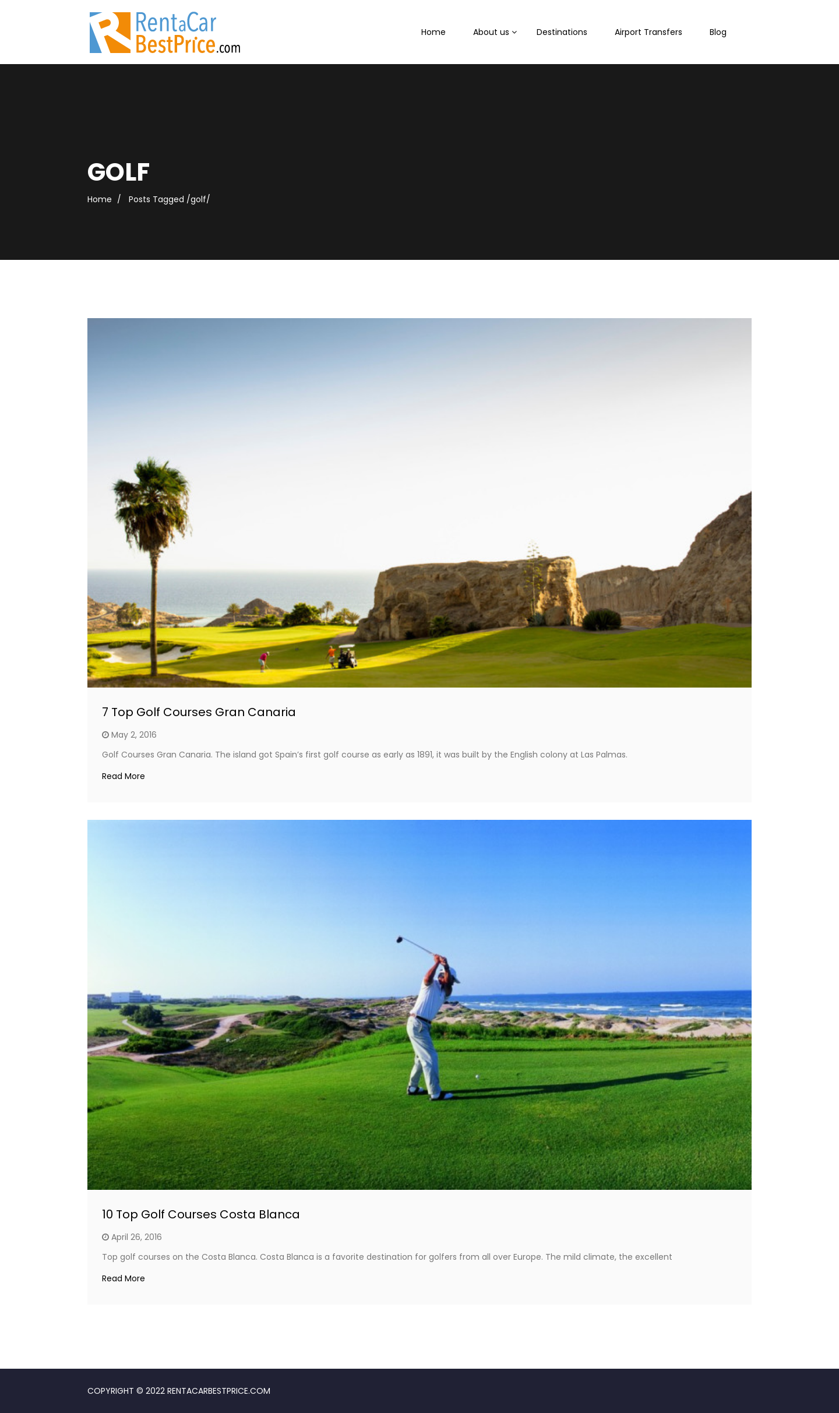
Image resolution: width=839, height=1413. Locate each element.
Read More (123, 776)
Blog (718, 32)
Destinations (562, 32)
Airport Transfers (648, 32)
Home (433, 32)
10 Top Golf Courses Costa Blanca (201, 1214)
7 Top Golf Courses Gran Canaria (199, 712)
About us (491, 32)
